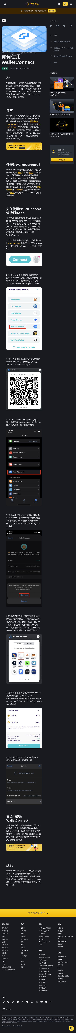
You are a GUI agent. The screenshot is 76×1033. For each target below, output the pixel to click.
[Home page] (32, 4)
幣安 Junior (24, 939)
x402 (40, 945)
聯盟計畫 (60, 928)
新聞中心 (5, 939)
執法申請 (60, 979)
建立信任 (5, 950)
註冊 (65, 4)
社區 (3, 956)
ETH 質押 (24, 956)
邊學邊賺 (42, 954)
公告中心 (5, 933)
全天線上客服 (62, 956)
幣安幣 (60, 933)
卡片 (22, 942)
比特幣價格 (42, 960)
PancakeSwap (14, 243)
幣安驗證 (60, 970)
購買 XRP (42, 982)
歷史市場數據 (62, 941)
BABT (22, 961)
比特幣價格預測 (44, 968)
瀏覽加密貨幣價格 (44, 957)
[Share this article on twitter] (51, 26)
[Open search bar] (58, 4)
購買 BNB (42, 979)
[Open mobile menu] (71, 4)
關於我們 (5, 928)
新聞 (3, 936)
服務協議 (5, 945)
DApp (20, 172)
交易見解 (60, 944)
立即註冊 (62, 160)
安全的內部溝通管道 (8, 969)
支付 (22, 933)
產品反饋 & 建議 (63, 962)
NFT (22, 958)
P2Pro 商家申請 (44, 931)
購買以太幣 (42, 988)
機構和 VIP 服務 (44, 936)
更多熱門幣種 (43, 990)
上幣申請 (42, 933)
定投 (22, 953)
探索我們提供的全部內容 (38, 913)
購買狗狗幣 (42, 985)
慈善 (22, 967)
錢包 (31, 172)
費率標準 (60, 965)
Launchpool (24, 950)
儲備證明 (60, 946)
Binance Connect (44, 942)
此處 (12, 193)
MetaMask (18, 190)
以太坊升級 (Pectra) (45, 974)
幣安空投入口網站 (63, 976)
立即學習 (51, 11)
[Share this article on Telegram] (64, 26)
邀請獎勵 (60, 931)
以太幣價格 (42, 963)
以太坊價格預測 (44, 971)
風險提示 (5, 958)
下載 (3, 964)
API (59, 967)
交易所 (23, 928)
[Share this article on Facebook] (57, 26)
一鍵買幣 (23, 931)
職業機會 (5, 931)
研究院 (23, 964)
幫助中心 (60, 959)
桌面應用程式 (6, 967)
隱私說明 (5, 947)
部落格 (4, 953)
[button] (71, 4)
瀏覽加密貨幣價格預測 (46, 966)
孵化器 (41, 939)
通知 (3, 961)
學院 (22, 945)
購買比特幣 (42, 977)
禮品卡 (23, 947)
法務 (3, 942)
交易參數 (60, 973)
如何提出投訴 (62, 981)
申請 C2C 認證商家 (45, 928)
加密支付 (23, 936)
